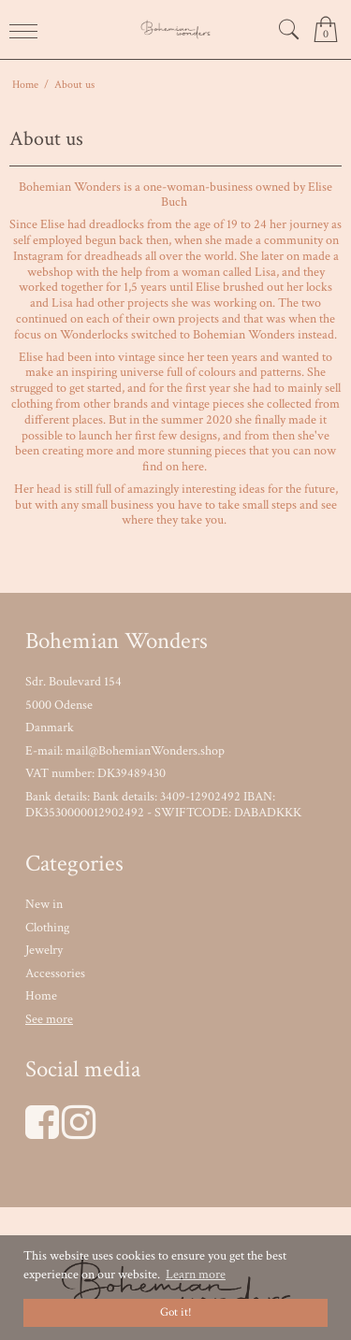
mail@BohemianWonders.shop (145, 750)
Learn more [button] (196, 1274)
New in (44, 904)
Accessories (55, 973)
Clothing (47, 927)
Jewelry (44, 950)
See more (49, 1019)
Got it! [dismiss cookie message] (176, 1311)
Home (41, 995)
